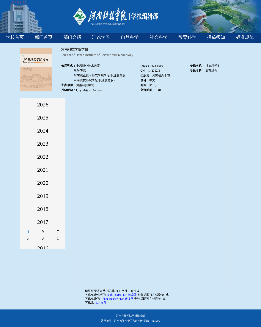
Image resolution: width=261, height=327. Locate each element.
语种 (143, 80)
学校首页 (15, 37)
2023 (42, 144)
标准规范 (245, 37)
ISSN (143, 65)
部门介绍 (72, 37)
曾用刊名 (67, 65)
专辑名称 (196, 65)
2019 (42, 196)
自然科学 (130, 37)
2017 (42, 222)
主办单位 (67, 85)
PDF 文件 (101, 302)
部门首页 (44, 37)
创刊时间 (146, 90)
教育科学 (187, 37)
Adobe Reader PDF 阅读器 (116, 298)
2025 (42, 117)
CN (142, 70)
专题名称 (196, 70)
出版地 (144, 75)
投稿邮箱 (67, 90)
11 (27, 232)
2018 (42, 209)
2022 (42, 157)
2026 (42, 104)
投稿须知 (216, 37)
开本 (143, 85)
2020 (42, 183)
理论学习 (101, 37)
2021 (42, 170)
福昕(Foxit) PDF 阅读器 (121, 294)
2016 (42, 248)
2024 (42, 131)
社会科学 (159, 37)
